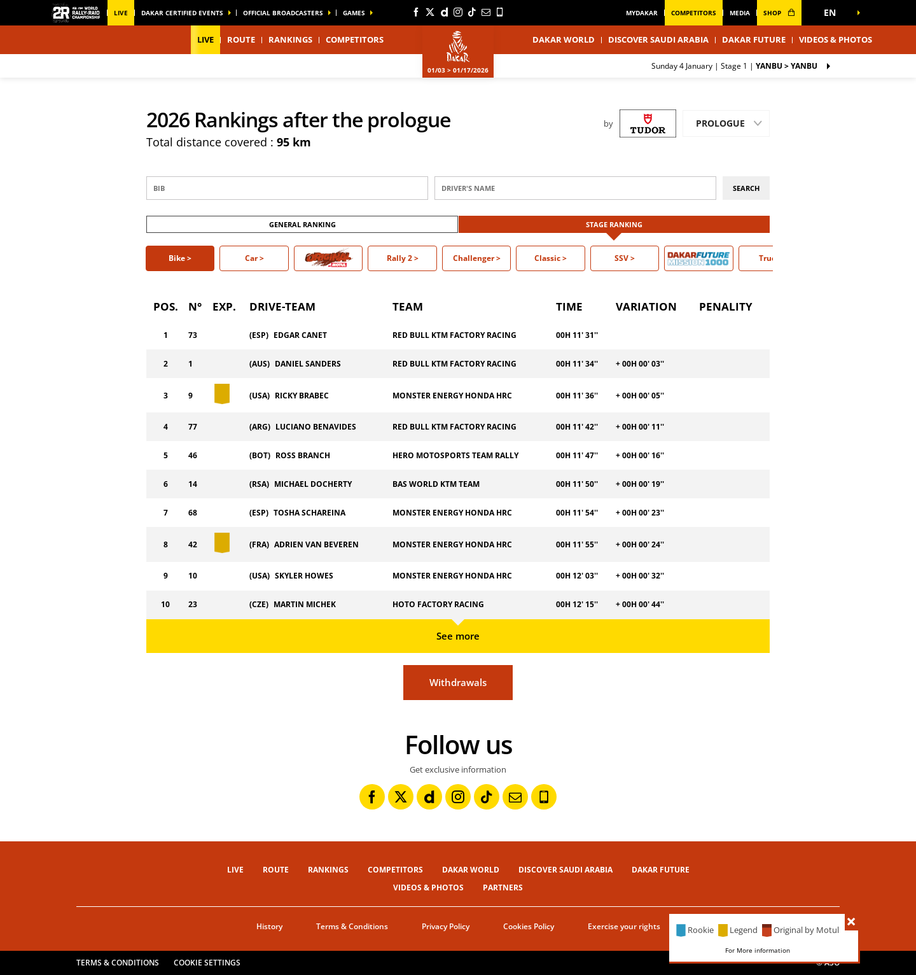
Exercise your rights (624, 926)
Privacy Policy (445, 926)
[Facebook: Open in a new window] (416, 12)
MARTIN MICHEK (305, 604)
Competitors (693, 12)
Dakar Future (754, 39)
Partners (503, 887)
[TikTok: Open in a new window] (472, 12)
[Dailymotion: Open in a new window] (444, 12)
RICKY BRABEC (302, 395)
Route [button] (241, 39)
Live (121, 12)
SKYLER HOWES (304, 575)
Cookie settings (207, 962)
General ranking (302, 224)
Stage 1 (734, 65)
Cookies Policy (528, 926)
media (740, 12)
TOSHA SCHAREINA (309, 512)
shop (779, 12)
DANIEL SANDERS (308, 363)
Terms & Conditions (352, 926)
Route (276, 869)
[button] (833, 12)
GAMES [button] (354, 12)
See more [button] (458, 635)
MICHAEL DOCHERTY (313, 484)
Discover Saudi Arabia (658, 39)
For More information (757, 950)
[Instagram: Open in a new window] (458, 12)
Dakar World (470, 869)
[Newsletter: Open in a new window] (486, 12)
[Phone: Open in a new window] (500, 12)
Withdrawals (458, 682)
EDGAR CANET (300, 335)
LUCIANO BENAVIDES (315, 426)
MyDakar (642, 12)
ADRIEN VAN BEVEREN (316, 544)
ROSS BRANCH (302, 455)
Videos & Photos (835, 39)
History (269, 926)
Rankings (290, 39)
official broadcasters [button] (283, 12)
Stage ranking (614, 224)
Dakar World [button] (563, 39)
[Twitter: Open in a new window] (430, 12)
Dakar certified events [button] (182, 12)
